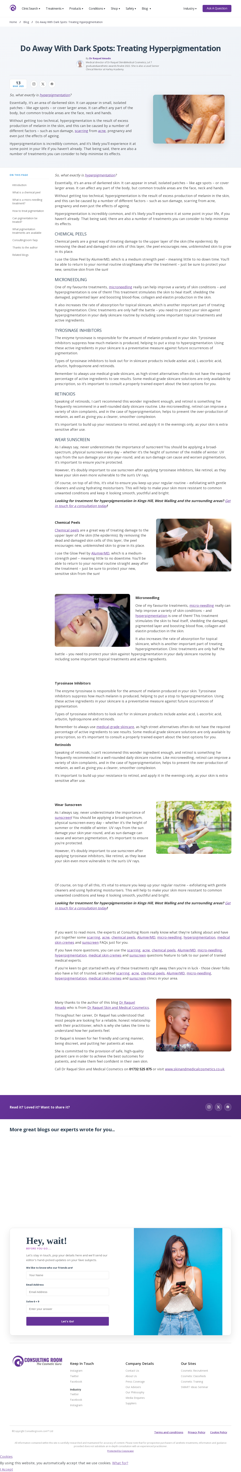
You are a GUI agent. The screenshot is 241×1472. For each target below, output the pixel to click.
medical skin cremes (104, 955)
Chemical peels (67, 530)
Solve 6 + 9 (32, 1301)
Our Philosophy (135, 1392)
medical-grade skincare (115, 726)
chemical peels (123, 937)
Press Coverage (135, 1381)
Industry (190, 8)
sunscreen (63, 817)
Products (76, 8)
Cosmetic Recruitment (194, 1370)
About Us (131, 1376)
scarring (81, 130)
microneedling (120, 287)
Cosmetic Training (192, 1381)
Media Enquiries (135, 1398)
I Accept (6, 1469)
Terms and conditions (168, 1432)
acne (102, 130)
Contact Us (132, 1370)
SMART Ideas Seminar (194, 1387)
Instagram (76, 1370)
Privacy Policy (196, 1432)
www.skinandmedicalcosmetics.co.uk (194, 1069)
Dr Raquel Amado (100, 58)
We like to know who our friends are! (49, 1267)
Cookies (6, 1456)
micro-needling (201, 605)
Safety (131, 8)
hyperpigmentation (55, 95)
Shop (115, 8)
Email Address (35, 1284)
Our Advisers (133, 1387)
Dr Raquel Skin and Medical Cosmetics (118, 1007)
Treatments (55, 8)
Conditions (97, 8)
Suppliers (131, 1403)
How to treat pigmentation (28, 211)
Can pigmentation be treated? (24, 220)
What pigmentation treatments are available (26, 231)
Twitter (74, 1376)
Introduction (19, 185)
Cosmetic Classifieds (193, 1376)
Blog (146, 8)
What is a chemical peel (26, 192)
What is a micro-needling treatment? (27, 201)
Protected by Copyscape (120, 1451)
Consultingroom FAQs (25, 240)
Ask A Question (217, 8)
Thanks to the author (25, 247)
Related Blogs (20, 255)
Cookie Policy (218, 1432)
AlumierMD (100, 553)
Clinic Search (31, 8)
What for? (120, 1463)
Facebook (76, 1381)
